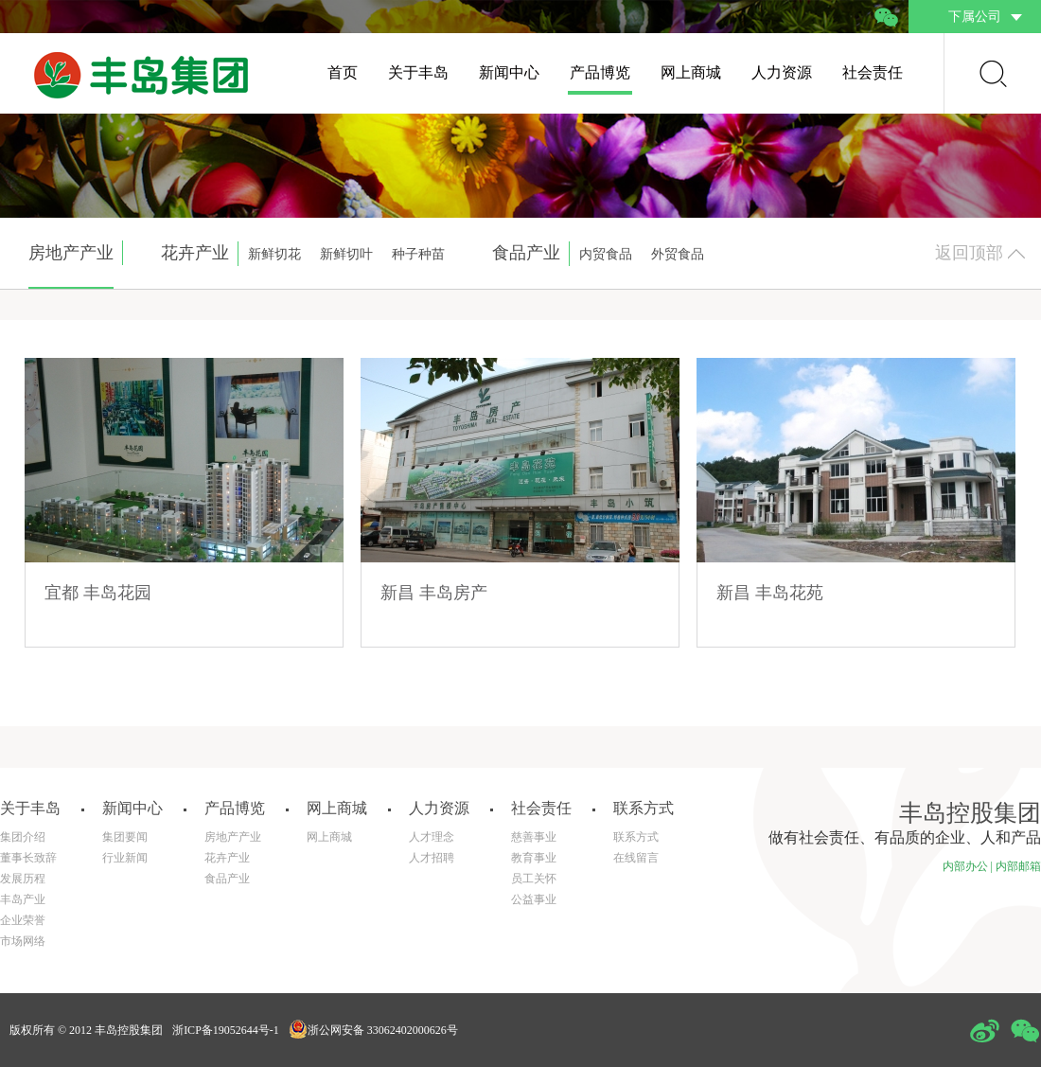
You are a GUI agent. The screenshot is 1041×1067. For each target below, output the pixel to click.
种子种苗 (418, 254)
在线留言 (636, 857)
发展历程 (22, 878)
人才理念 (431, 837)
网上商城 (691, 72)
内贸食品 (605, 254)
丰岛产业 (22, 899)
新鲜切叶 (346, 254)
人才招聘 (431, 857)
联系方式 (636, 837)
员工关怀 (533, 878)
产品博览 (600, 72)
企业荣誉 (22, 920)
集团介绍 (22, 837)
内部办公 (965, 866)
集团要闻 (125, 837)
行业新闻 (125, 857)
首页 (342, 72)
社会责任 (872, 72)
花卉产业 (227, 857)
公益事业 (533, 899)
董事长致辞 (28, 857)
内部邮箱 (1018, 866)
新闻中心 (509, 72)
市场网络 (22, 941)
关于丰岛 (418, 72)
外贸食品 (677, 254)
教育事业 (533, 857)
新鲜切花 (274, 254)
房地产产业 (232, 837)
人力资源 (781, 72)
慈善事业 (533, 837)
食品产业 (227, 878)
